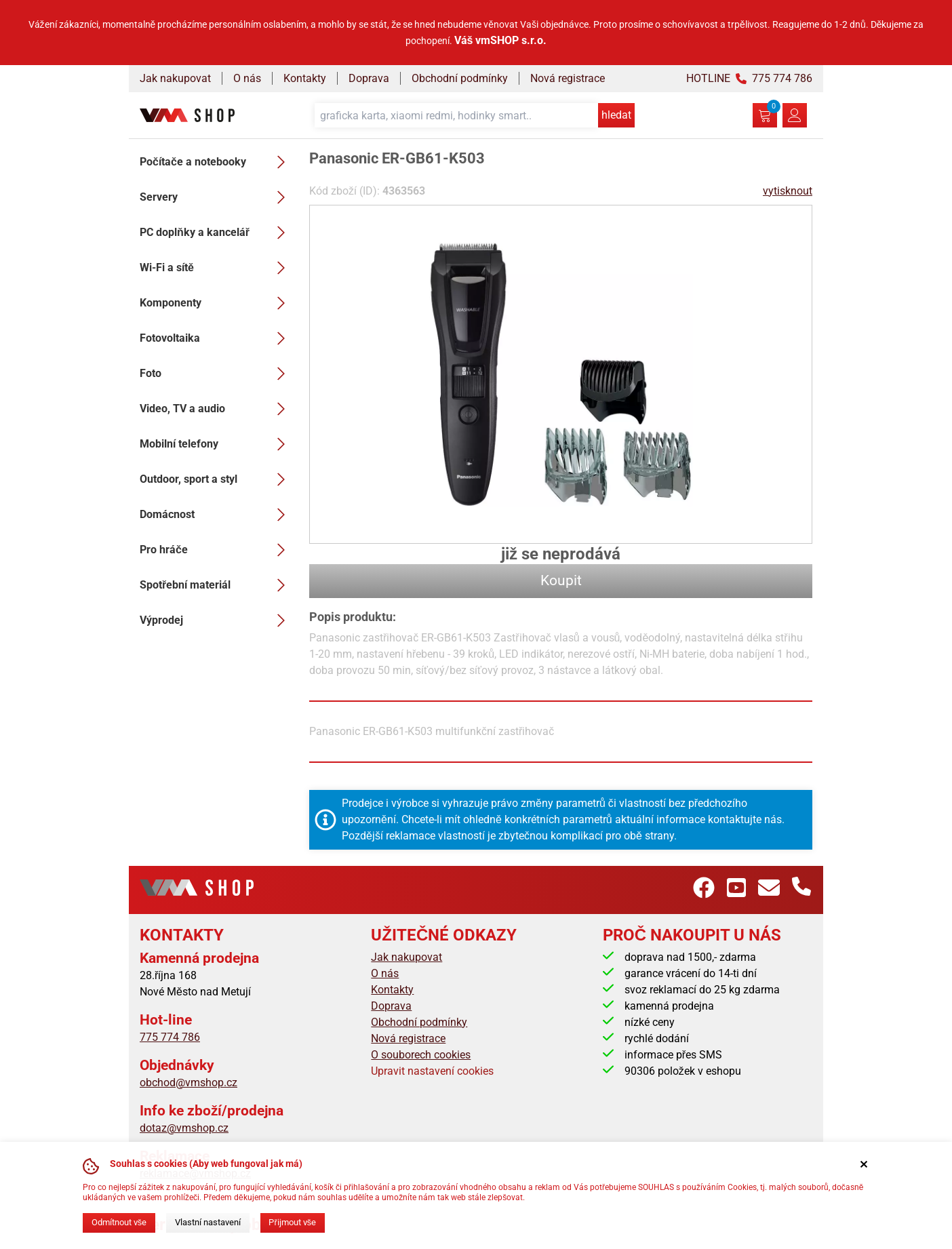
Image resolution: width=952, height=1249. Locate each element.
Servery (216, 197)
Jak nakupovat (175, 78)
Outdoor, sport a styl (216, 479)
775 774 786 (170, 1037)
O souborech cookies (421, 1054)
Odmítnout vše (119, 1222)
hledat (616, 114)
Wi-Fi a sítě (216, 268)
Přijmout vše (292, 1222)
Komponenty (216, 303)
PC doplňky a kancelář (216, 232)
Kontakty (304, 78)
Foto (216, 373)
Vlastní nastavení (208, 1222)
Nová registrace (567, 78)
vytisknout (787, 190)
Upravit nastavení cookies (432, 1071)
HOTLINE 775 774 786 (749, 78)
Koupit (561, 580)
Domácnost (216, 514)
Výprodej (216, 620)
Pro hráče (216, 550)
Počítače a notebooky (216, 162)
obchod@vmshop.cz (188, 1082)
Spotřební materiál (216, 585)
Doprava (369, 78)
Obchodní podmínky (460, 78)
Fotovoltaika (216, 338)
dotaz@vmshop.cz (184, 1128)
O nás (247, 78)
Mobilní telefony (216, 444)
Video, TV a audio (216, 409)
